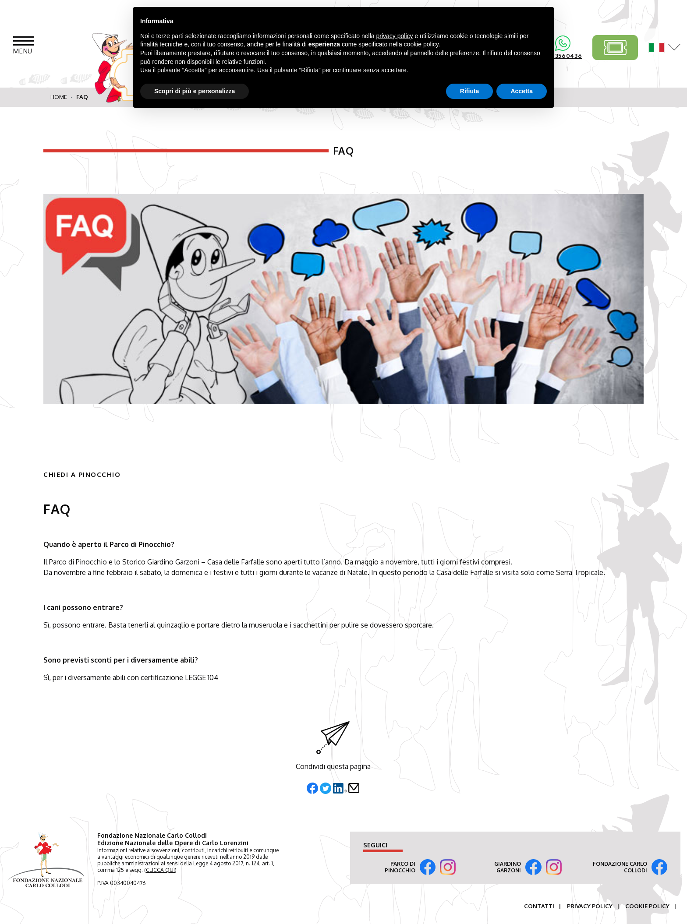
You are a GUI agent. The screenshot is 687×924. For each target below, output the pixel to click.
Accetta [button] (521, 91)
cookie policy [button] (421, 44)
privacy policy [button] (394, 35)
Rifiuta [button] (469, 91)
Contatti (539, 906)
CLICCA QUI (160, 870)
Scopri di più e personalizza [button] (194, 91)
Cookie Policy (647, 906)
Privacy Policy (590, 906)
